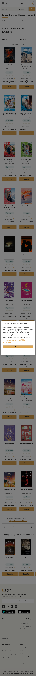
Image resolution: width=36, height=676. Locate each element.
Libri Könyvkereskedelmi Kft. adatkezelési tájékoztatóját (14, 340)
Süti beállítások (18, 351)
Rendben (18, 347)
